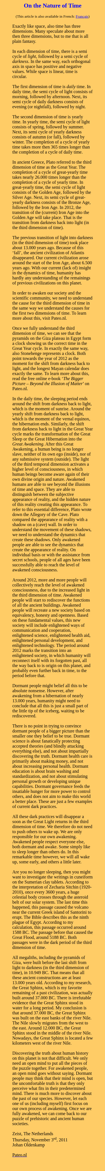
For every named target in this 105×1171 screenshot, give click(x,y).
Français (82, 16)
